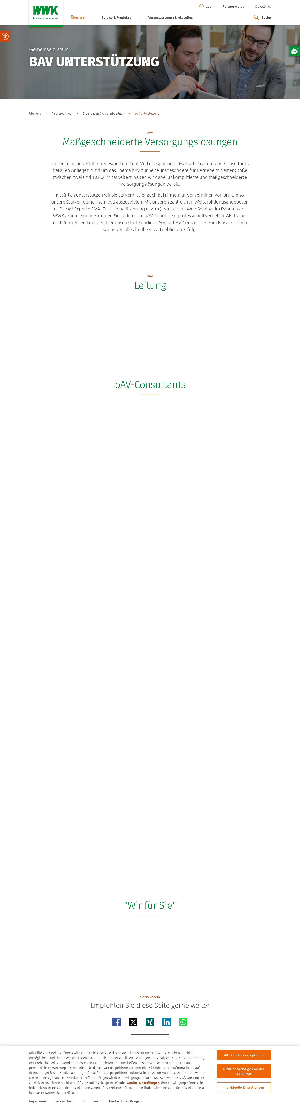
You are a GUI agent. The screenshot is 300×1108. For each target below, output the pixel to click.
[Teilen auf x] (133, 1022)
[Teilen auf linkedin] (166, 1022)
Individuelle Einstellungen (243, 1087)
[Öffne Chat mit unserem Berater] (295, 51)
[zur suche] (262, 17)
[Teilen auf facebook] (116, 1022)
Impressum (37, 1100)
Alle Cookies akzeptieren (244, 1054)
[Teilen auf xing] (150, 1022)
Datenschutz (64, 1100)
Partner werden (234, 6)
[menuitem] (78, 17)
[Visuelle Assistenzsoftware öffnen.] (5, 36)
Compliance (91, 1100)
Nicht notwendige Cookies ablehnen (244, 1070)
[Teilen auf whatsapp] (183, 1022)
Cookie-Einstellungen (143, 1082)
